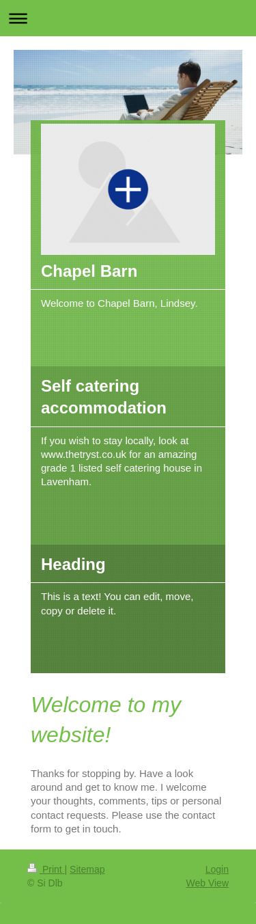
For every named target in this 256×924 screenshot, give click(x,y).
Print (46, 869)
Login (217, 869)
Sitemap (87, 869)
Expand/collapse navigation (128, 18)
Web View (207, 883)
